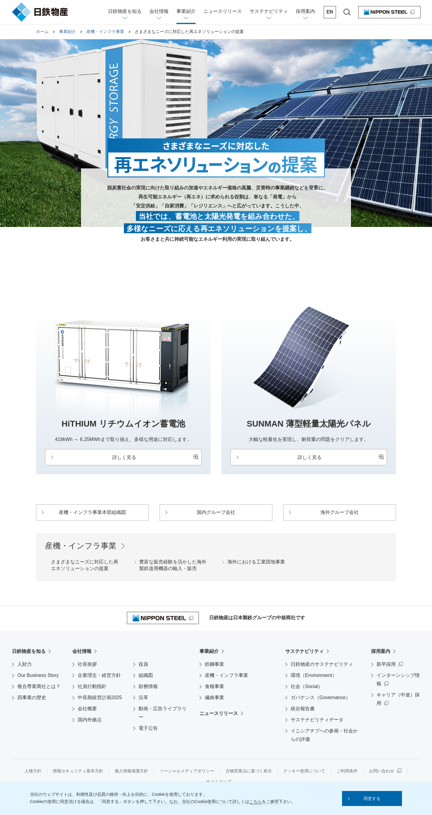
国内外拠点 (90, 719)
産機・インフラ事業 (226, 675)
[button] (372, 798)
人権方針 (33, 770)
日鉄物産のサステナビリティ (322, 664)
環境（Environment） (314, 675)
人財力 (24, 664)
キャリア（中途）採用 (398, 699)
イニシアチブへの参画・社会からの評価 (324, 735)
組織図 (146, 675)
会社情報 (82, 651)
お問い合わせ (381, 770)
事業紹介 (209, 651)
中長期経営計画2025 (100, 697)
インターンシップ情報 (398, 679)
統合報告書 (303, 708)
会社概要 (87, 708)
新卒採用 (386, 664)
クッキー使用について (304, 770)
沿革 (143, 697)
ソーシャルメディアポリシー (187, 770)
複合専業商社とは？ (39, 686)
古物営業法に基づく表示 (249, 770)
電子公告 (148, 728)
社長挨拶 (87, 664)
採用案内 (380, 651)
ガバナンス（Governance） (320, 697)
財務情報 (148, 686)
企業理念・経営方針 (99, 675)
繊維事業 (214, 697)
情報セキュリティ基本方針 (78, 770)
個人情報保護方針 (131, 770)
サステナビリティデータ (317, 719)
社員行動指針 (92, 686)
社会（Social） (307, 686)
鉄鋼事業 (214, 664)
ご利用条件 (347, 770)
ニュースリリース (219, 713)
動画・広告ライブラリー (163, 713)
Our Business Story (38, 675)
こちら (255, 801)
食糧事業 (214, 686)
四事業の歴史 (31, 697)
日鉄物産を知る (29, 651)
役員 (143, 664)
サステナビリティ (304, 651)
